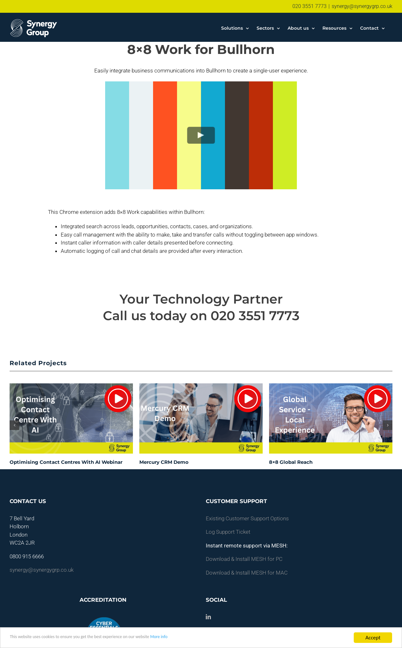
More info (197, 638)
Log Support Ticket (228, 532)
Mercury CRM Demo (164, 462)
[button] (14, 425)
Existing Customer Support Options (247, 518)
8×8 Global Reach (291, 462)
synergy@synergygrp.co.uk (362, 6)
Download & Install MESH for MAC (247, 572)
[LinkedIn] (208, 616)
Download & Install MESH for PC (244, 559)
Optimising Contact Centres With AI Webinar (66, 462)
